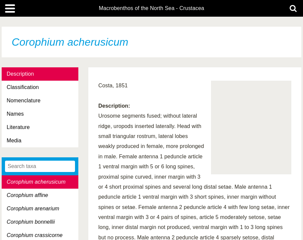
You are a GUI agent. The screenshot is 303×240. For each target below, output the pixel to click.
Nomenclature (24, 100)
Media (14, 140)
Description (20, 74)
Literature (18, 127)
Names (15, 114)
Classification (23, 87)
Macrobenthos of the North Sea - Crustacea (151, 8)
